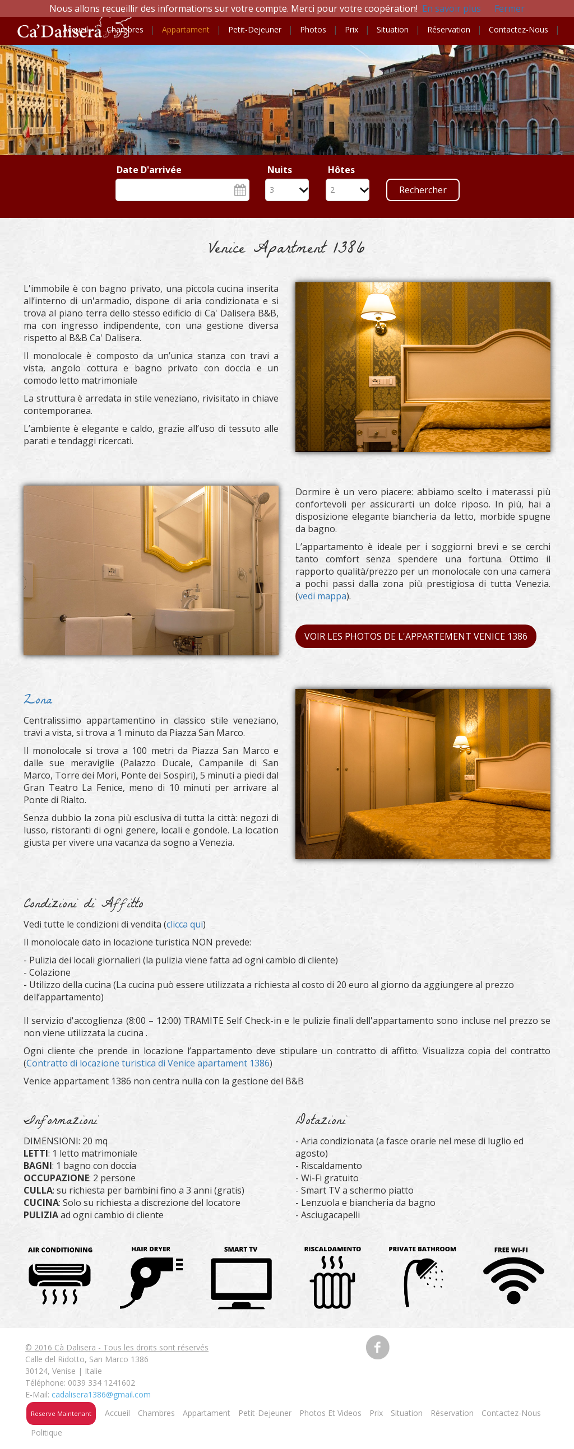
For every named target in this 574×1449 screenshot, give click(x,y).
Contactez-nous (518, 29)
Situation (393, 29)
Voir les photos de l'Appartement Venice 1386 (415, 636)
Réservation (448, 29)
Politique (46, 1432)
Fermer (509, 8)
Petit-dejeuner (254, 29)
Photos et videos (330, 1413)
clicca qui (184, 924)
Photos (313, 29)
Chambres (125, 29)
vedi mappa (322, 596)
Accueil (75, 29)
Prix (351, 29)
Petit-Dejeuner (264, 1413)
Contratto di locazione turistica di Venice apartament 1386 (148, 1063)
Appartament (186, 29)
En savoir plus (451, 8)
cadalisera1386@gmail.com (101, 1394)
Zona (38, 701)
